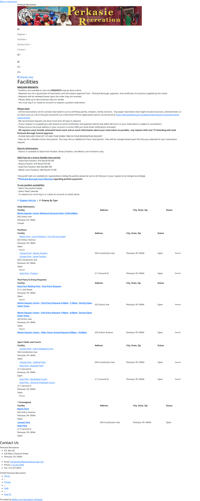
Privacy (7, 482)
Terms (7, 476)
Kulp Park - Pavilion (29, 273)
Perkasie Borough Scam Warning (36, 179)
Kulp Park (22, 425)
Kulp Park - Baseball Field (31, 365)
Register (21, 34)
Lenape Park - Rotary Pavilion (34, 253)
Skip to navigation (8, 1)
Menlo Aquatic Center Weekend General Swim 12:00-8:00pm (47, 213)
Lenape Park (23, 422)
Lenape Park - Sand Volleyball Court (36, 348)
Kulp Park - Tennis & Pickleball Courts (37, 382)
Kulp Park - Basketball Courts (33, 379)
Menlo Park (23, 408)
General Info (23, 44)
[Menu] (19, 72)
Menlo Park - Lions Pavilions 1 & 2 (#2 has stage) (43, 236)
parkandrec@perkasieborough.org (26, 461)
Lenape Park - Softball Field (33, 362)
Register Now (26, 77)
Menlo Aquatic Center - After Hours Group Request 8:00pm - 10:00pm (52, 332)
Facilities (21, 39)
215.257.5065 (17, 464)
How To (7, 494)
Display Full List (26, 200)
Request (22, 250)
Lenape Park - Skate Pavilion (33, 256)
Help (6, 488)
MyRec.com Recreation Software (27, 499)
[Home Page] (24, 29)
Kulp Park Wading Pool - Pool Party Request (39, 286)
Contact (21, 49)
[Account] (24, 54)
